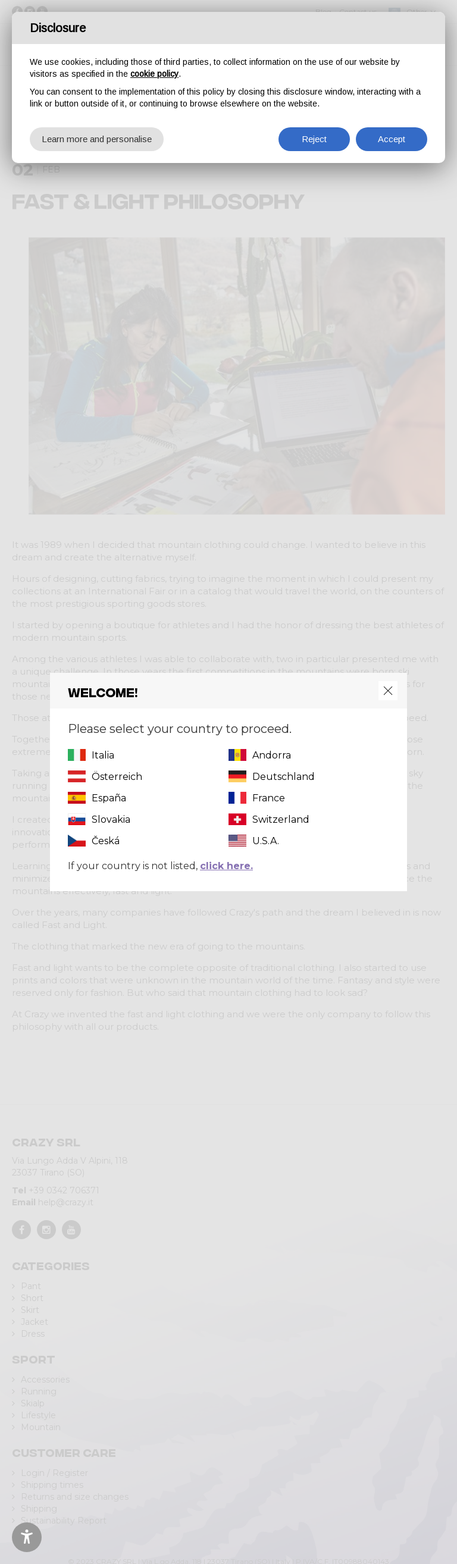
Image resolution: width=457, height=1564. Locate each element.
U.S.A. (265, 841)
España (109, 798)
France (268, 798)
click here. (226, 866)
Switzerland (280, 819)
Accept (391, 139)
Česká (106, 841)
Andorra (271, 755)
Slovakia (111, 819)
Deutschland (283, 776)
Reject (314, 139)
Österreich (117, 776)
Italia (103, 755)
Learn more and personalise (97, 139)
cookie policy (154, 74)
